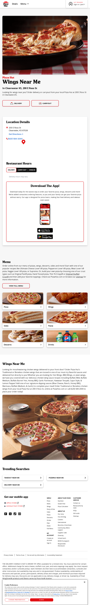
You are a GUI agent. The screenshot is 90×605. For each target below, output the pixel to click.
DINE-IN (32, 170)
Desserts (23, 344)
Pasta (67, 326)
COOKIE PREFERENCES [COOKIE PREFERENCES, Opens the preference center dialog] (17, 599)
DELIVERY (11, 170)
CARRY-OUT (22, 170)
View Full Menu (16, 286)
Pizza (23, 307)
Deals (15, 3)
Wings (67, 307)
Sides (23, 326)
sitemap (79, 277)
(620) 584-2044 (15, 139)
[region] (45, 592)
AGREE (41, 599)
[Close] (84, 582)
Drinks (67, 344)
